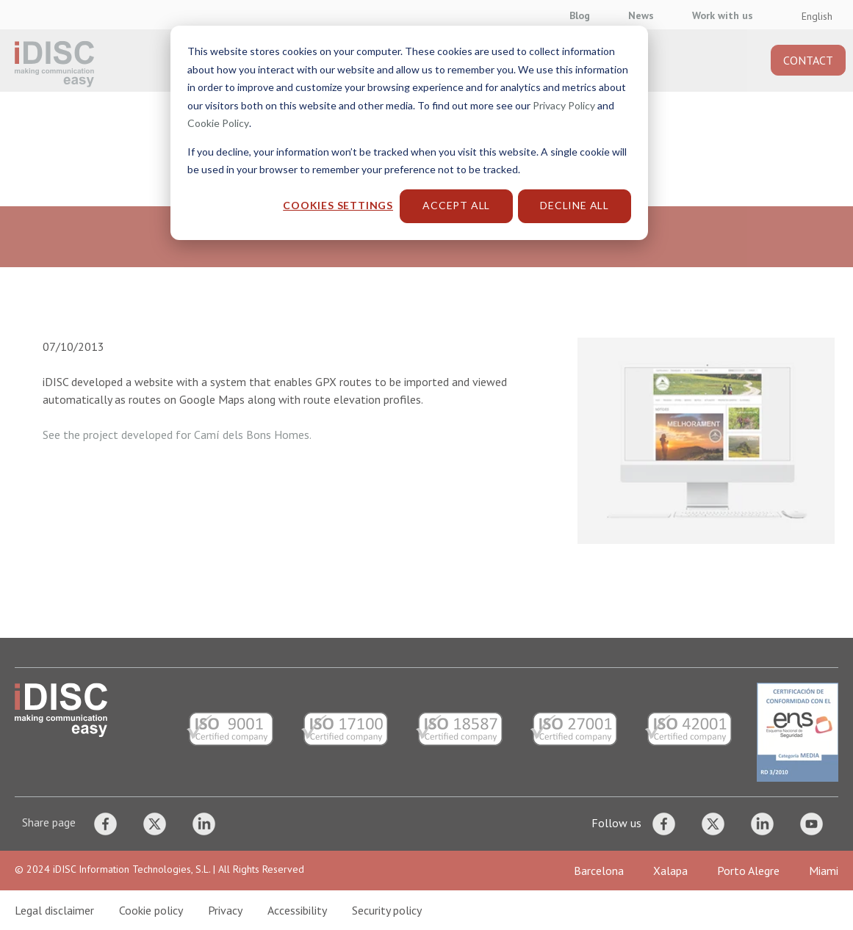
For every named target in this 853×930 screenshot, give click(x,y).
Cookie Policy (218, 123)
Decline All (574, 205)
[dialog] (426, 465)
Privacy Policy (564, 105)
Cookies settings (338, 205)
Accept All (456, 205)
